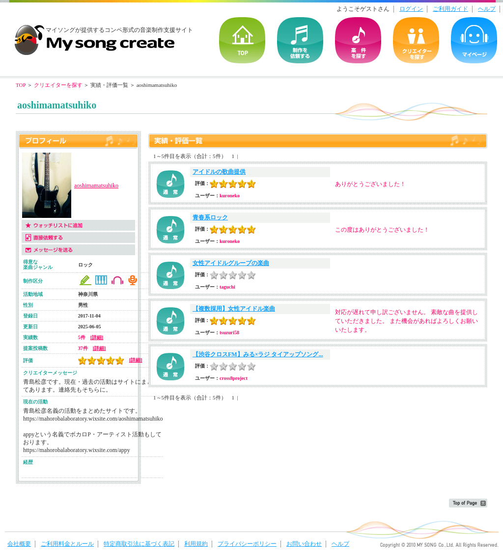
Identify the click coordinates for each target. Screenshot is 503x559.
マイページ (474, 40)
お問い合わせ (304, 543)
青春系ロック (210, 217)
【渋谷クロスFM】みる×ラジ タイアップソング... (258, 354)
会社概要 (19, 543)
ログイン (411, 8)
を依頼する (300, 40)
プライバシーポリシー (247, 543)
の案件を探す (358, 40)
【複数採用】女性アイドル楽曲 (234, 308)
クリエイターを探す (416, 40)
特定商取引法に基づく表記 (139, 543)
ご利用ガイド (450, 8)
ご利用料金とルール (67, 543)
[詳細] (97, 337)
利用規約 (196, 543)
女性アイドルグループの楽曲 (231, 263)
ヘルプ (487, 8)
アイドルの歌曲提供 (219, 171)
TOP (242, 40)
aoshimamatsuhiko (96, 185)
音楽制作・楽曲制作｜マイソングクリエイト (94, 36)
